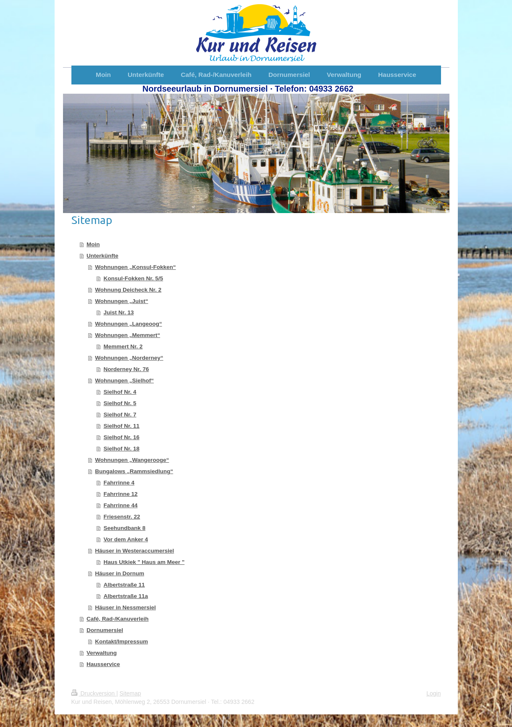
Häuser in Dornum (119, 573)
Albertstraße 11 (123, 585)
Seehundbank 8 (124, 528)
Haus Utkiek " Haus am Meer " (143, 562)
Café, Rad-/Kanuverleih (118, 619)
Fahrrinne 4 (118, 482)
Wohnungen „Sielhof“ (124, 380)
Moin (93, 244)
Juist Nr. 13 (118, 312)
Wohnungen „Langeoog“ (128, 324)
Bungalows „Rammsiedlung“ (134, 471)
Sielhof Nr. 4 (119, 392)
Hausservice (103, 664)
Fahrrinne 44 (120, 505)
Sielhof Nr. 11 (121, 426)
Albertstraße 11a (125, 596)
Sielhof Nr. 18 (121, 448)
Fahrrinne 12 (120, 494)
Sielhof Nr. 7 (119, 414)
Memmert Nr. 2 (122, 346)
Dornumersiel (105, 630)
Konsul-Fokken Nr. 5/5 (133, 278)
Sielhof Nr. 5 (119, 403)
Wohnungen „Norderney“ (129, 358)
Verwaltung (102, 653)
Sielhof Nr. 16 (121, 437)
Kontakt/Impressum (121, 641)
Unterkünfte (102, 256)
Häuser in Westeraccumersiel (134, 551)
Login (433, 693)
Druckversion (93, 693)
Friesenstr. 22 (121, 517)
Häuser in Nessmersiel (125, 607)
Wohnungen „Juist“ (121, 301)
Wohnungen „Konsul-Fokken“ (135, 267)
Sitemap (130, 693)
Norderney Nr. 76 (126, 369)
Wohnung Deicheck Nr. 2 (128, 290)
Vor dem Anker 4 (125, 539)
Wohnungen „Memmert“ (127, 335)
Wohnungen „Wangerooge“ (132, 460)
